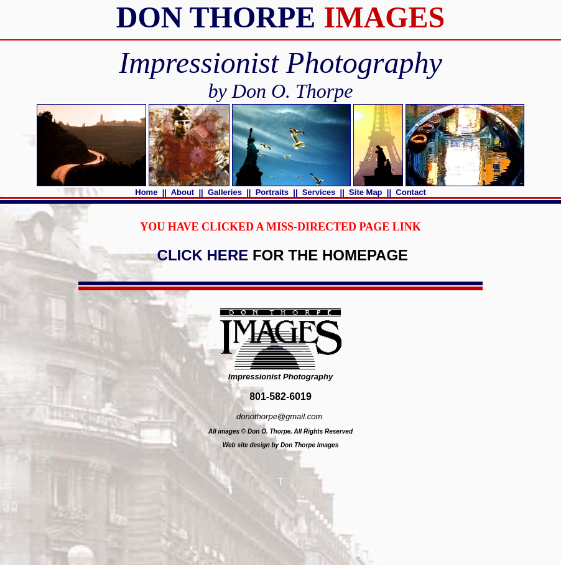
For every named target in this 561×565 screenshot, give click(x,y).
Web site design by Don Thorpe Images (280, 445)
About (183, 192)
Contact (411, 192)
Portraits (272, 192)
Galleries (224, 192)
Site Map (366, 192)
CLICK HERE (203, 255)
